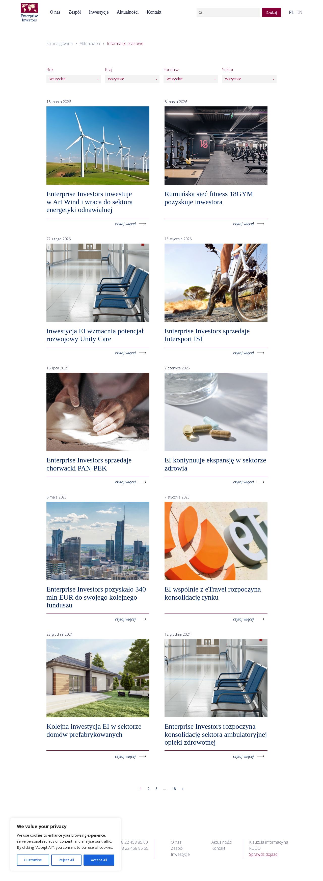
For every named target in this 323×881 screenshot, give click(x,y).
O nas (55, 12)
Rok (49, 69)
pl (291, 12)
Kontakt (154, 12)
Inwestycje (99, 12)
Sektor (228, 69)
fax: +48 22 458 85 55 (129, 848)
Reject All (66, 860)
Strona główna (59, 43)
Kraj (108, 69)
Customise (33, 860)
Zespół (74, 12)
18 (174, 788)
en (299, 12)
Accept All (99, 860)
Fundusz (171, 69)
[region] (65, 844)
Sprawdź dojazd (263, 854)
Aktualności (128, 12)
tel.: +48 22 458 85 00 (129, 842)
